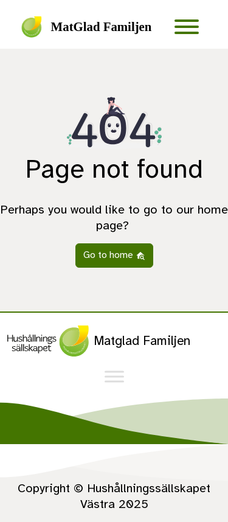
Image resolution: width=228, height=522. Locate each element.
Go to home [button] (114, 255)
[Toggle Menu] (186, 26)
